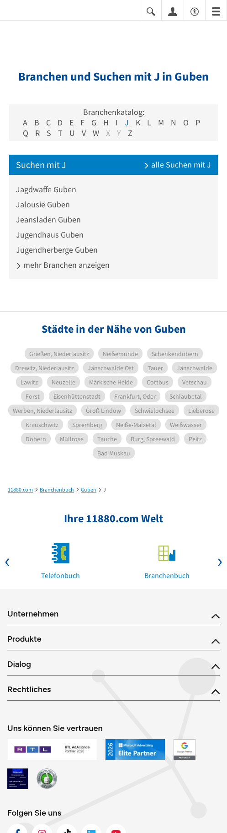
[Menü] (216, 11)
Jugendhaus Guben (50, 234)
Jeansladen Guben (48, 219)
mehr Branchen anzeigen (63, 265)
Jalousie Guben (43, 204)
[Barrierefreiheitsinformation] (194, 11)
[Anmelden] (172, 11)
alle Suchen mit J (177, 164)
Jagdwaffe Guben (46, 189)
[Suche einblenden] (151, 11)
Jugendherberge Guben (57, 249)
